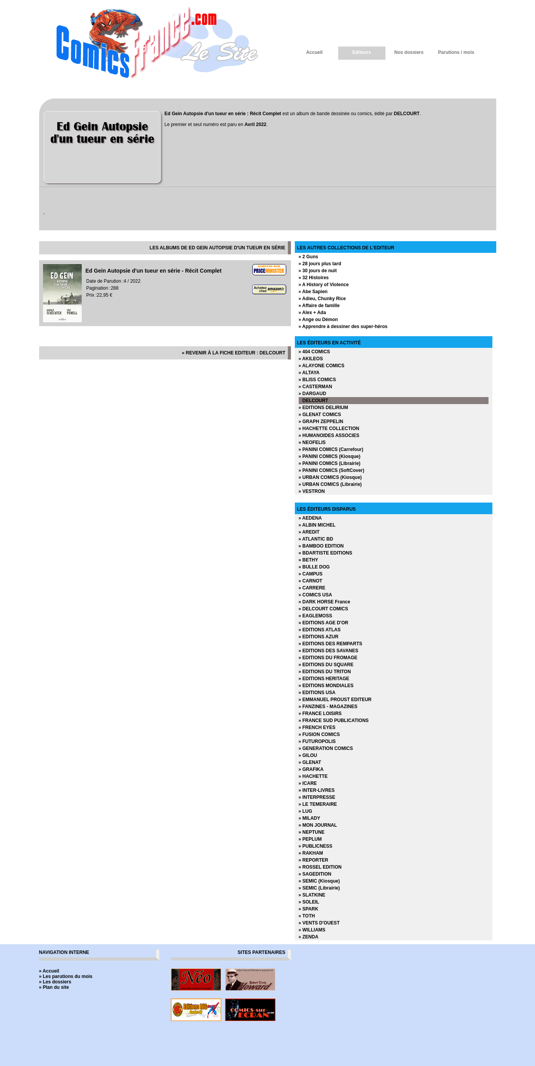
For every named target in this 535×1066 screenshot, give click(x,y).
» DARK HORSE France (324, 602)
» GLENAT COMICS (320, 414)
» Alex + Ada (312, 312)
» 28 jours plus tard (320, 263)
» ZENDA (308, 937)
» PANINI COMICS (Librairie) (330, 463)
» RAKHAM (311, 853)
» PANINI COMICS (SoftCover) (332, 470)
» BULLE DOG (314, 567)
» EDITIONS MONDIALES (326, 685)
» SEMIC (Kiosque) (319, 881)
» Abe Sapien (313, 291)
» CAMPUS (311, 574)
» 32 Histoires (314, 277)
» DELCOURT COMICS (323, 609)
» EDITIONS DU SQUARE (326, 664)
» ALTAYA (309, 372)
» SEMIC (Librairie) (319, 888)
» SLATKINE (312, 895)
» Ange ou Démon (318, 319)
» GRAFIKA (311, 769)
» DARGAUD (312, 393)
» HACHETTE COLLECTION (329, 428)
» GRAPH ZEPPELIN (321, 421)
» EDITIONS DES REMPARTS (330, 643)
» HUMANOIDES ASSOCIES (329, 435)
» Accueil (49, 971)
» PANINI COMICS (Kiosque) (330, 456)
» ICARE (308, 783)
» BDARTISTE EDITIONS (326, 553)
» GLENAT (310, 762)
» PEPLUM (310, 839)
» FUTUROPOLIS (317, 741)
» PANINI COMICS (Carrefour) (331, 449)
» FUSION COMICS (319, 734)
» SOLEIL (309, 902)
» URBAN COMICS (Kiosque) (330, 477)
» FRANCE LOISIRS (320, 713)
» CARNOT (310, 581)
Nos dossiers (408, 52)
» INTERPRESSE (317, 797)
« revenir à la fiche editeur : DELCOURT (234, 353)
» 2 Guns (308, 256)
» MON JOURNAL (318, 825)
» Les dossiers (55, 982)
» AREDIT (309, 532)
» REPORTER (314, 860)
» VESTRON (312, 491)
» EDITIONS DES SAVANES (328, 650)
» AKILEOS (311, 358)
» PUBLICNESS (315, 846)
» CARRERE (312, 588)
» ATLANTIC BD (316, 539)
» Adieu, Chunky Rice (322, 298)
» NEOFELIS (312, 442)
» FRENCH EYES (317, 727)
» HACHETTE (313, 776)
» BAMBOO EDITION (321, 546)
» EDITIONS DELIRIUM (323, 407)
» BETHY (308, 560)
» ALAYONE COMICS (321, 365)
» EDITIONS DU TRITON (325, 671)
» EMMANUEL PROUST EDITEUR (335, 699)
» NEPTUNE (312, 832)
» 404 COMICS (314, 351)
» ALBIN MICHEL (317, 525)
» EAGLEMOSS (315, 616)
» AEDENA (310, 518)
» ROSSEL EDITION (320, 867)
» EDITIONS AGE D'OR (323, 622)
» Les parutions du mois (66, 976)
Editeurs (361, 52)
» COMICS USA (315, 595)
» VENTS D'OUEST (319, 923)
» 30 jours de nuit (318, 270)
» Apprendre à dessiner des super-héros (343, 326)
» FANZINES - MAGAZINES (328, 706)
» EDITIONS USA (317, 692)
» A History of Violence (324, 284)
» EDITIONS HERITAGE (324, 678)
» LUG (305, 811)
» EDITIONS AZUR (319, 636)
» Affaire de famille (319, 305)
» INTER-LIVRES (317, 790)
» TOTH (307, 916)
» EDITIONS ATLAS (320, 629)
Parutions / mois (456, 52)
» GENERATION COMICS (326, 748)
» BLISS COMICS (317, 379)
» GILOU (308, 755)
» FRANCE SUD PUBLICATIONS (334, 720)
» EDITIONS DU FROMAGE (328, 657)
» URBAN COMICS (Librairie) (330, 484)
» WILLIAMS (312, 930)
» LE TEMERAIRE (318, 804)
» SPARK (308, 909)
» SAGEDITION (315, 874)
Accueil (314, 52)
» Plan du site (54, 987)
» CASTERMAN (315, 386)
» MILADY (309, 818)
